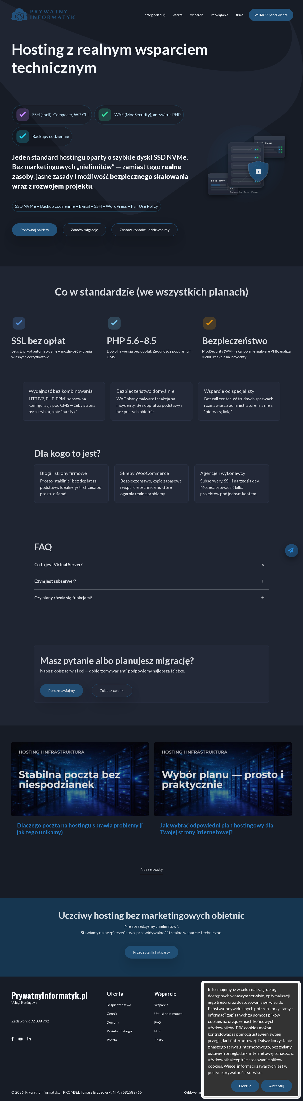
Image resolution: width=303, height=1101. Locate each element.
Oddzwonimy (194, 1092)
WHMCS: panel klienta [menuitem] (271, 15)
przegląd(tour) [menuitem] (155, 15)
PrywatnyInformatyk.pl (49, 995)
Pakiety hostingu (119, 1031)
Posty (158, 1040)
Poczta (112, 1040)
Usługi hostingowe (168, 1014)
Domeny (113, 1022)
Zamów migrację (84, 229)
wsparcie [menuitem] (197, 15)
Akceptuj (276, 1085)
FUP (157, 1031)
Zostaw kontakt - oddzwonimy (144, 229)
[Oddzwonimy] (291, 550)
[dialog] (251, 1039)
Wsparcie (161, 1005)
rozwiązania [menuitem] (219, 15)
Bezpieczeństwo (119, 1005)
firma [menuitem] (239, 15)
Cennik (112, 1014)
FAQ (157, 1022)
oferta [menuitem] (178, 15)
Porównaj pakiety (34, 229)
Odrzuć (245, 1085)
